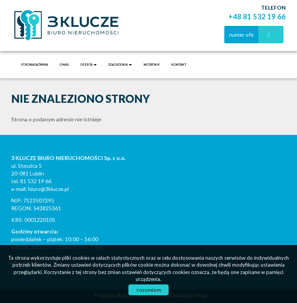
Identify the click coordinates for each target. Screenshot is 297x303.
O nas (64, 64)
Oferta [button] (88, 64)
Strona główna (34, 64)
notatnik (151, 64)
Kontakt (178, 64)
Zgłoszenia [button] (120, 64)
